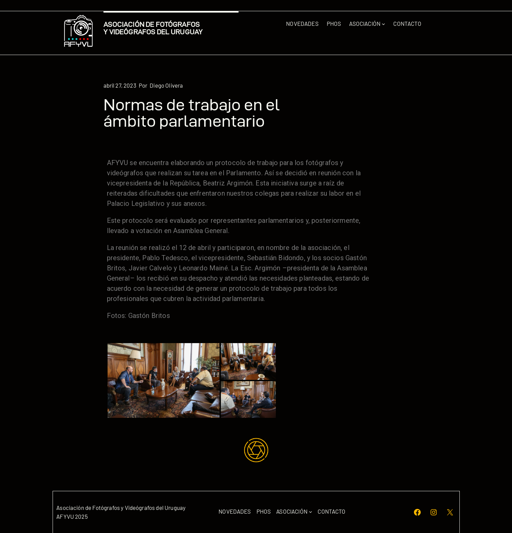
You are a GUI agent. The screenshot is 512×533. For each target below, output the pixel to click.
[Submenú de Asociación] (383, 23)
